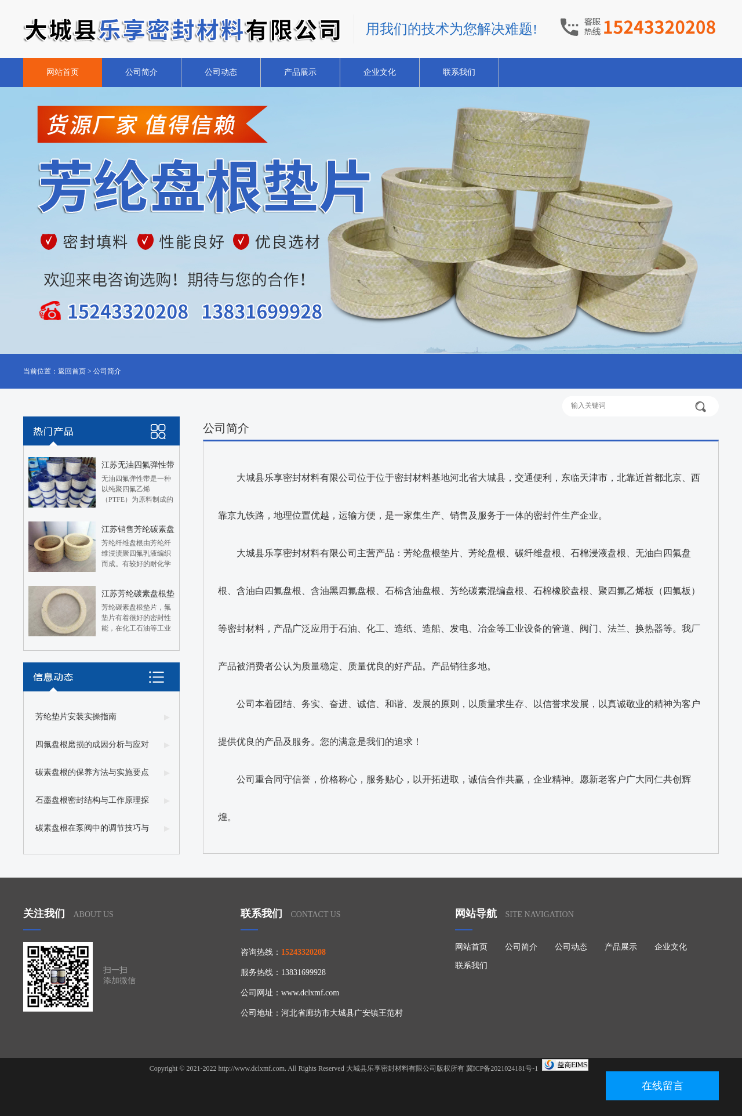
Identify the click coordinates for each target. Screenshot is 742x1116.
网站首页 (62, 72)
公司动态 (221, 72)
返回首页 (72, 371)
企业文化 (379, 72)
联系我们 (459, 72)
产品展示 (300, 72)
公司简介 (141, 72)
